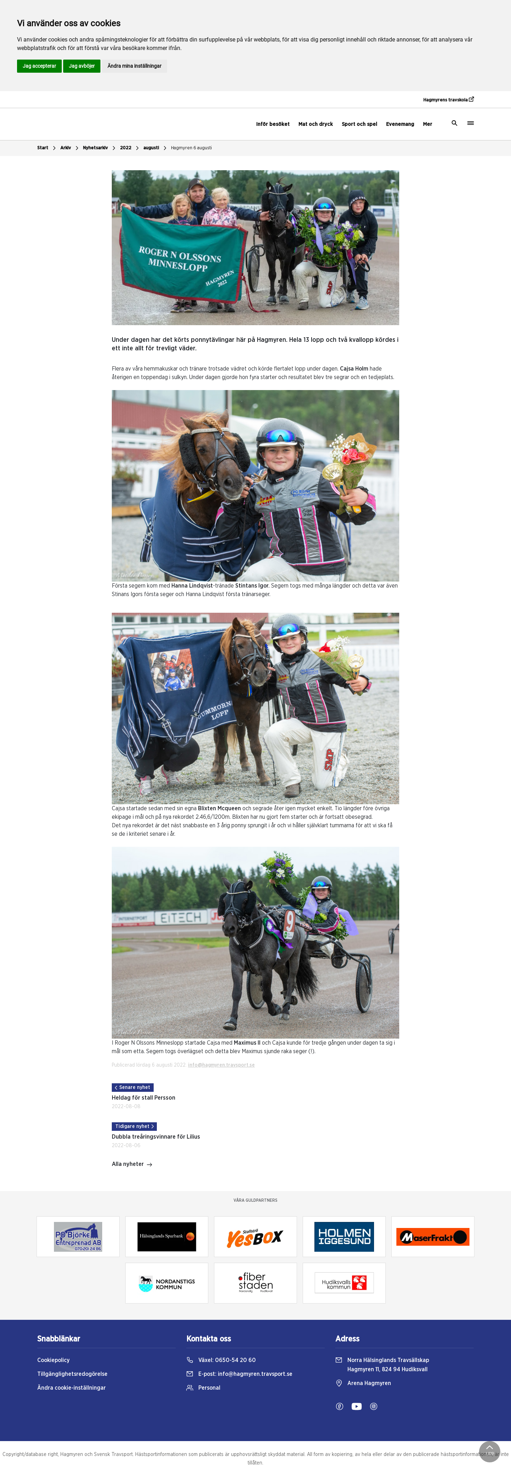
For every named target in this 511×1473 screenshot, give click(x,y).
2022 (130, 148)
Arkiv (70, 148)
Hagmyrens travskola (448, 99)
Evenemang (400, 124)
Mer (427, 124)
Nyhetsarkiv (100, 148)
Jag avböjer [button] (82, 66)
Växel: (221, 1360)
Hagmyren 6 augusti (191, 148)
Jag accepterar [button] (39, 66)
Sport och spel (359, 124)
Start (47, 148)
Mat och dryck (315, 124)
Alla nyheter (132, 1164)
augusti (155, 148)
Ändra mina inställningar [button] (134, 66)
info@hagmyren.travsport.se (221, 1065)
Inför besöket (273, 124)
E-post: (239, 1374)
